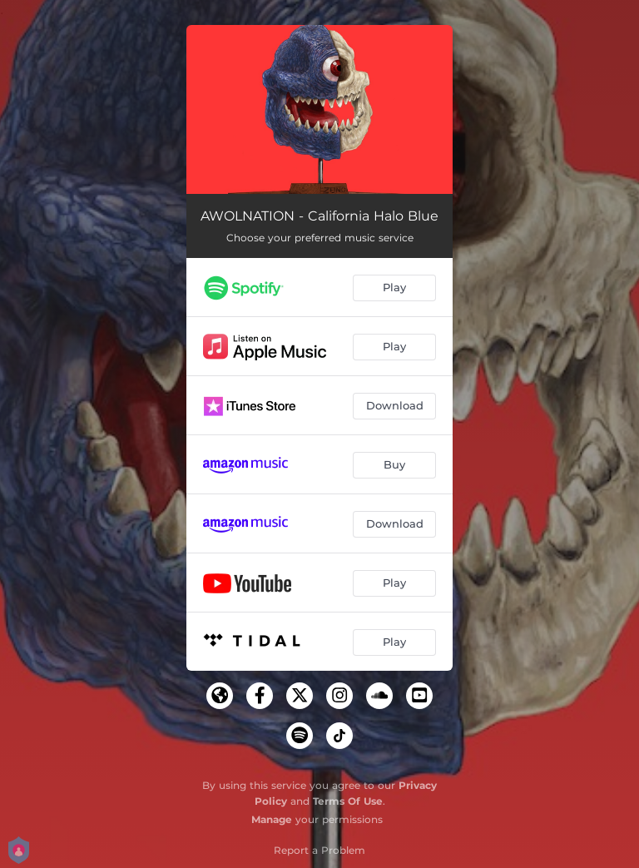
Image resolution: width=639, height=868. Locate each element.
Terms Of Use (348, 801)
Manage (271, 819)
